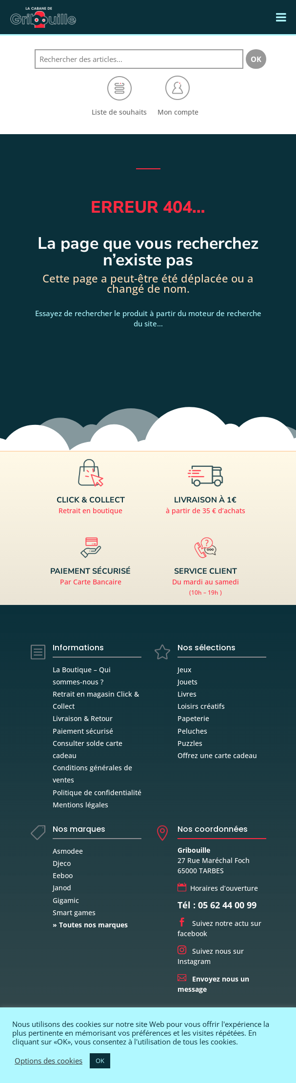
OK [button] (100, 1060)
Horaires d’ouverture (218, 888)
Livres (187, 694)
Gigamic (66, 900)
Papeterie (193, 718)
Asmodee (68, 851)
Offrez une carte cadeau (217, 755)
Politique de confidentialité (97, 792)
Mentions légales (80, 804)
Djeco (62, 863)
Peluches (192, 731)
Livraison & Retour (83, 718)
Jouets (187, 681)
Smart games (74, 912)
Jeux (185, 669)
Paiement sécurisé (83, 731)
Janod (62, 887)
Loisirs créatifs (201, 706)
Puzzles (190, 743)
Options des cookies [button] (48, 1060)
